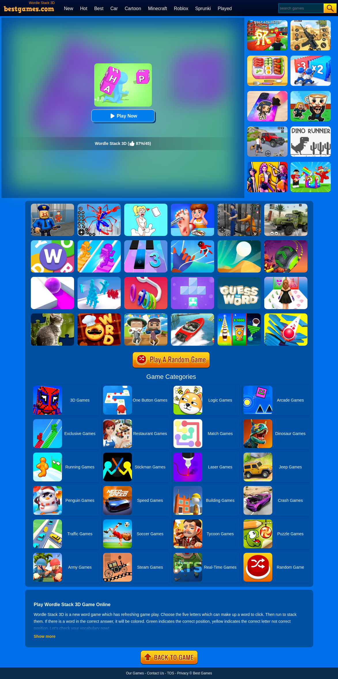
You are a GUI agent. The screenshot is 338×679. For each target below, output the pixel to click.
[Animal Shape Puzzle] (52, 315)
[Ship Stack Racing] (192, 315)
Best (98, 8)
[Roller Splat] (52, 279)
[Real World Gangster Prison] (239, 206)
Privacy (182, 673)
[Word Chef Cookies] (99, 315)
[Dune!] (239, 242)
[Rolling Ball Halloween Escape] (285, 242)
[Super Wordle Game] (52, 242)
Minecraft (157, 8)
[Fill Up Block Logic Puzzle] (192, 279)
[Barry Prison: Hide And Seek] (52, 206)
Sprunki (203, 8)
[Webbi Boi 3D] (192, 242)
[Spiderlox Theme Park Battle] (99, 206)
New (68, 8)
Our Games (135, 673)
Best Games (202, 673)
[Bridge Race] (99, 242)
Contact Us (155, 673)
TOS (170, 673)
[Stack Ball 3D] (285, 315)
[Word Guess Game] (239, 279)
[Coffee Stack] (239, 315)
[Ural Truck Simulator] (285, 206)
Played (225, 8)
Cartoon (133, 8)
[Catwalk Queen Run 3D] (285, 279)
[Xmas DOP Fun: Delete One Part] (145, 206)
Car (114, 8)
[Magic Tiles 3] (145, 242)
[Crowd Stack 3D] (99, 279)
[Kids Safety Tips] (192, 206)
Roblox (181, 8)
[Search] (300, 8)
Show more (44, 636)
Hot (83, 8)
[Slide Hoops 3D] (145, 279)
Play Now (123, 116)
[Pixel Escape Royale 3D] (145, 315)
